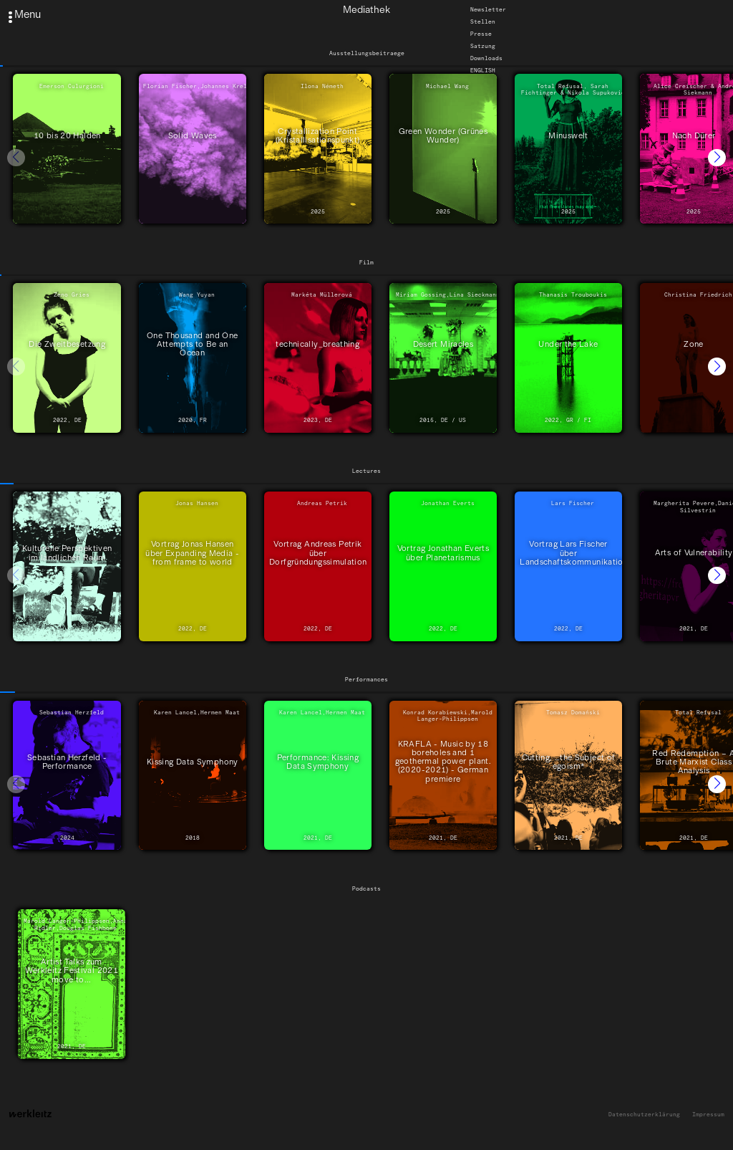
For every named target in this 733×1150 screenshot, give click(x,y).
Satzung (482, 45)
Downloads (486, 58)
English (482, 70)
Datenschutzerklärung (644, 1114)
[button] (717, 158)
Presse (481, 33)
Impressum (708, 1114)
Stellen (482, 21)
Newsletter (488, 9)
